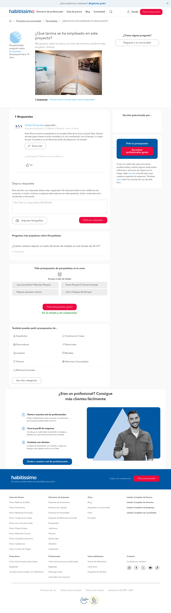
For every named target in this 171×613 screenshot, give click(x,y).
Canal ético (92, 567)
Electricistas (53, 539)
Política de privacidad (71, 590)
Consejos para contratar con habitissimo (26, 572)
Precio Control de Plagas (20, 549)
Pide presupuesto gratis (60, 307)
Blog (90, 502)
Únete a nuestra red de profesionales (47, 461)
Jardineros (53, 528)
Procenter (92, 518)
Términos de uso (48, 590)
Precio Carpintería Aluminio (21, 539)
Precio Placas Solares (18, 528)
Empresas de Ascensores (59, 502)
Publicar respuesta (93, 220)
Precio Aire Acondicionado (21, 523)
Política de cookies (95, 590)
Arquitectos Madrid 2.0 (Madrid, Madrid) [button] (45, 129)
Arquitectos (53, 549)
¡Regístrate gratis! (97, 4)
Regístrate (13, 567)
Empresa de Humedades (58, 513)
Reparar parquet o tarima (29, 292)
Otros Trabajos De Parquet (79, 292)
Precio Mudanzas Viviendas (20, 513)
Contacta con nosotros (136, 562)
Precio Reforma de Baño (19, 502)
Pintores (51, 534)
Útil (29, 165)
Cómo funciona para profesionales (63, 562)
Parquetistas (51, 21)
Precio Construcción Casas (20, 518)
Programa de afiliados (97, 572)
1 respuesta (41, 100)
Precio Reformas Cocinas (19, 534)
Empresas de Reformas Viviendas (62, 518)
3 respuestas (18, 252)
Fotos (90, 513)
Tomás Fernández (34, 125)
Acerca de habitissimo (97, 562)
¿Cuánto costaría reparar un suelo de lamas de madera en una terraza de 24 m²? (56, 246)
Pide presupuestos (151, 12)
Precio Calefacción (17, 544)
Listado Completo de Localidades (141, 513)
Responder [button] (35, 146)
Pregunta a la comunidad (137, 43)
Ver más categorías (26, 380)
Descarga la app (55, 572)
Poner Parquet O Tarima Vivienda (82, 285)
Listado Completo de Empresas (140, 508)
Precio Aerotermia (17, 508)
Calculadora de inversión (59, 577)
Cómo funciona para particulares (23, 562)
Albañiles (52, 544)
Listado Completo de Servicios (140, 502)
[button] (15, 37)
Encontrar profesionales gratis (137, 151)
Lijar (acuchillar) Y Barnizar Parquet (33, 285)
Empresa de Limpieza (57, 508)
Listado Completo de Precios (139, 497)
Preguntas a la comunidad (28, 21)
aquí (130, 173)
